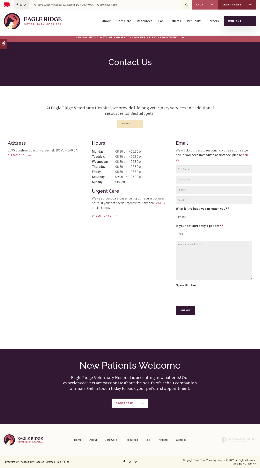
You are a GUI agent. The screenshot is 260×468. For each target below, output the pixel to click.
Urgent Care (231, 4)
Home (78, 439)
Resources (144, 21)
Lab (161, 21)
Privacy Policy (11, 461)
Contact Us (125, 403)
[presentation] (205, 297)
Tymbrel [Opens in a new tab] (252, 463)
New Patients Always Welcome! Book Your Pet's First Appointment (127, 37)
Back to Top (63, 461)
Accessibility (27, 461)
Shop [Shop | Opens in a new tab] (200, 4)
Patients (175, 21)
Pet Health (194, 21)
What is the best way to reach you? (202, 210)
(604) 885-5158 (108, 4)
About (106, 21)
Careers (213, 21)
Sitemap (50, 461)
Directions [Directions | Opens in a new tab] (16, 156)
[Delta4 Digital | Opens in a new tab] (239, 439)
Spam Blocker (186, 286)
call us (160, 204)
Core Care (123, 21)
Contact (234, 21)
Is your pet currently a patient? (199, 227)
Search (40, 461)
